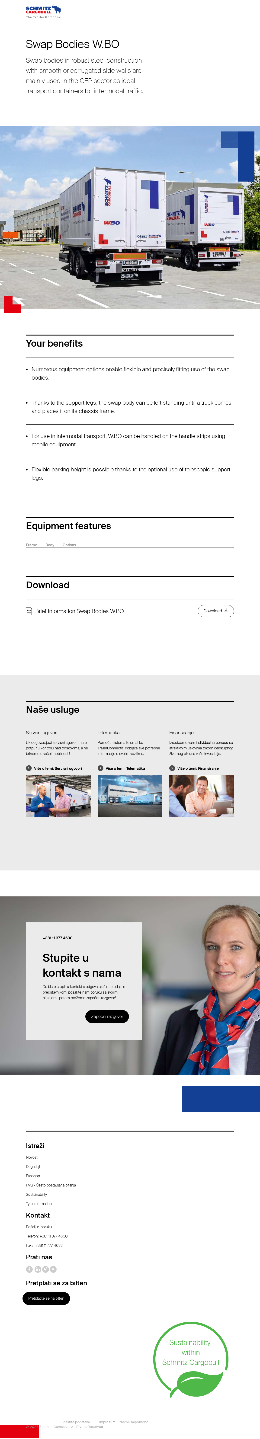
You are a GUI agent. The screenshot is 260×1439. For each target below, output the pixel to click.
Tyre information (39, 1204)
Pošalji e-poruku (39, 1227)
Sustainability (36, 1195)
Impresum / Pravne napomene (123, 1423)
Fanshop (33, 1176)
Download (212, 611)
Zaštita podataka (76, 1423)
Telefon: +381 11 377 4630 (47, 1236)
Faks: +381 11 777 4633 (44, 1246)
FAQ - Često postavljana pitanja (51, 1185)
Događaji (33, 1167)
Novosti (32, 1158)
